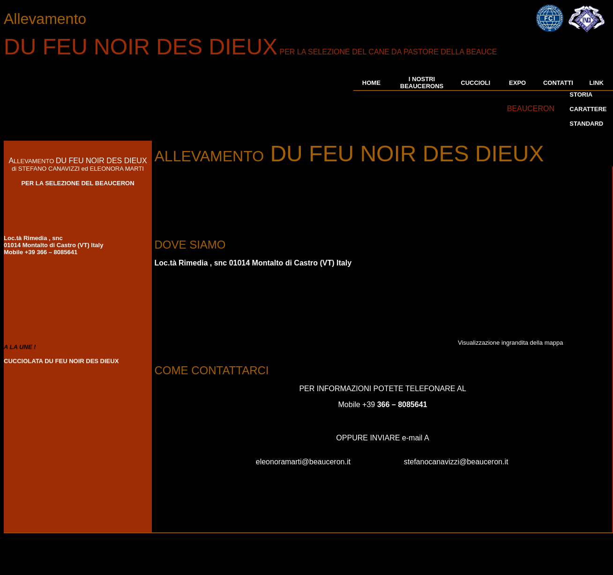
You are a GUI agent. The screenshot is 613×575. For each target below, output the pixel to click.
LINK (596, 82)
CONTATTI (558, 82)
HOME (371, 82)
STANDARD (586, 123)
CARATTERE (587, 109)
